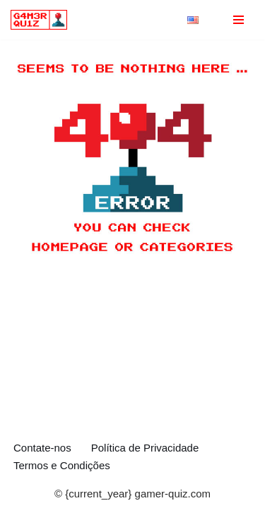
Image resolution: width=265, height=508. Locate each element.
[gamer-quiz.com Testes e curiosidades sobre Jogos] (42, 20)
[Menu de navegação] (238, 19)
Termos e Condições (61, 465)
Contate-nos (42, 448)
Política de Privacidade (145, 448)
